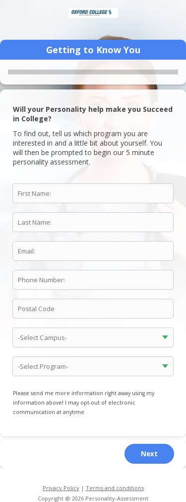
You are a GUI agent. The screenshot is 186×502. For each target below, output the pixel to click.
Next (149, 453)
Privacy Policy (61, 488)
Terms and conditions (115, 488)
